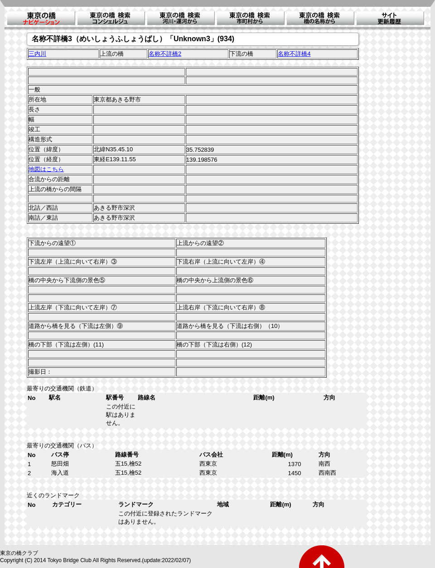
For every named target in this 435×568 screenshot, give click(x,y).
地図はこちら (46, 169)
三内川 (37, 53)
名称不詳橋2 (165, 53)
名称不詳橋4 (294, 53)
